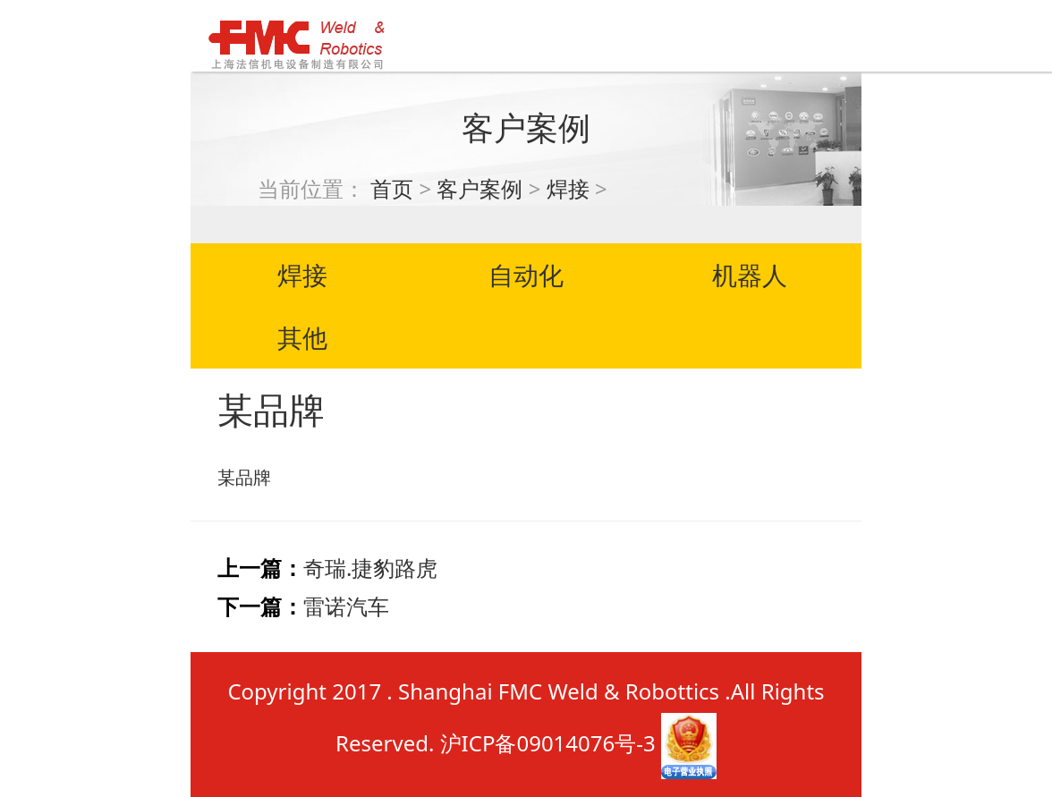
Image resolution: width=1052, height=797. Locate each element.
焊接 (568, 188)
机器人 (749, 275)
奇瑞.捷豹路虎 (370, 567)
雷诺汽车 (346, 606)
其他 (302, 337)
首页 (391, 188)
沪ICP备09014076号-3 (548, 744)
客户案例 (479, 188)
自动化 (526, 275)
